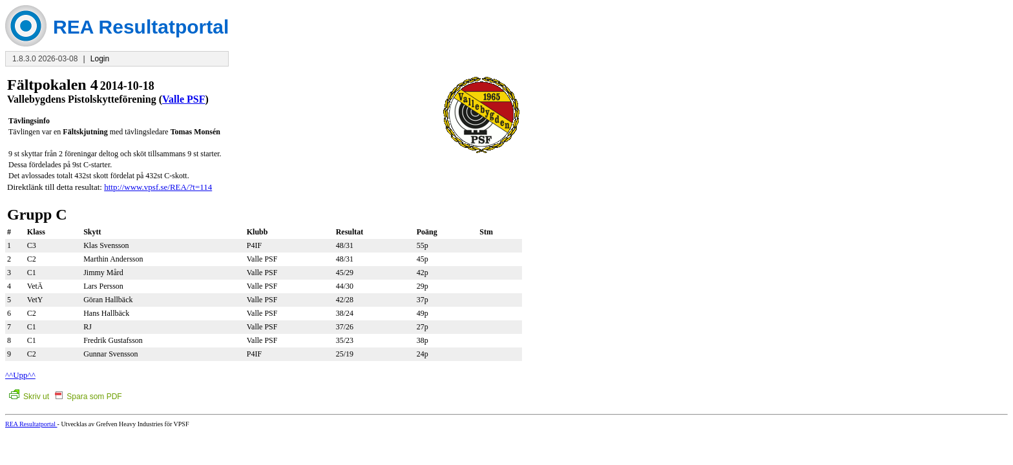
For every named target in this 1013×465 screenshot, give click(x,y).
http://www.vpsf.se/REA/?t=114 (158, 187)
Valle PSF (183, 99)
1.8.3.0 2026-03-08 (45, 58)
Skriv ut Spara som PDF (65, 396)
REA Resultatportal (31, 424)
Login (99, 58)
